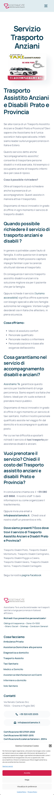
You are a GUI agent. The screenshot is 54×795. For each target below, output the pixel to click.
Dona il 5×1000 (33, 623)
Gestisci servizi (7, 766)
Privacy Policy (32, 792)
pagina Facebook (31, 575)
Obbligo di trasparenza (14, 623)
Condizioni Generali (39, 626)
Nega (27, 780)
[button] (50, 746)
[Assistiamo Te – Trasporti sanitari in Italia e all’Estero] (14, 4)
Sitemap (24, 626)
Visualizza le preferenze (27, 786)
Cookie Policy (21, 792)
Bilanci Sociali (11, 626)
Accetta (27, 773)
